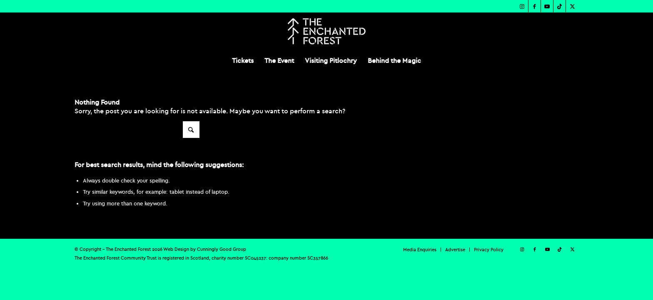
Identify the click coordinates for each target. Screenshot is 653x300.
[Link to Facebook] (534, 6)
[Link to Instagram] (522, 6)
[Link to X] (572, 6)
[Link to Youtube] (547, 6)
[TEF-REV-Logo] (326, 31)
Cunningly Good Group (221, 249)
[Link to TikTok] (559, 6)
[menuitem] (243, 60)
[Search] (137, 129)
